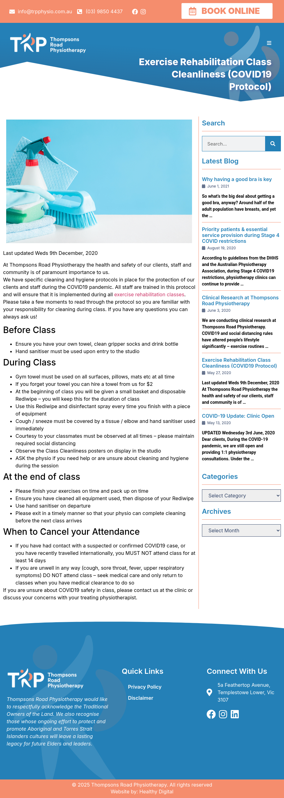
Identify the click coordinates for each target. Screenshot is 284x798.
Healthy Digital (156, 791)
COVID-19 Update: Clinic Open (238, 416)
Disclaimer (140, 698)
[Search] (273, 143)
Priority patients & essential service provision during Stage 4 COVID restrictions (241, 235)
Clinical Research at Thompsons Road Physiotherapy (240, 300)
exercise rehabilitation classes (149, 294)
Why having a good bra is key (237, 179)
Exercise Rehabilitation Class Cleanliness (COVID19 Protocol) (239, 363)
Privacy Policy (145, 687)
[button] (269, 43)
